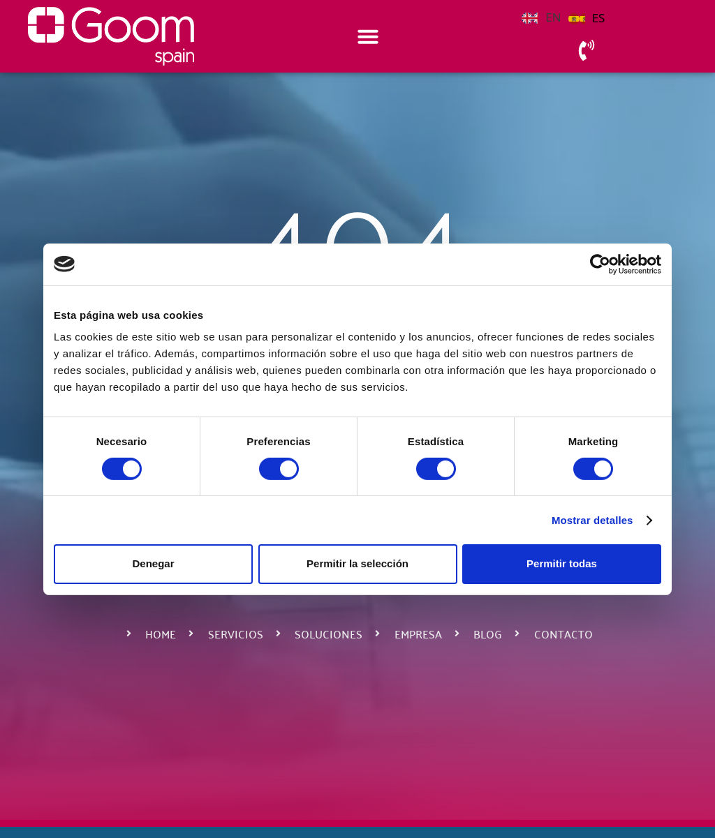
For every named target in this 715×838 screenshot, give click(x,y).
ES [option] (598, 18)
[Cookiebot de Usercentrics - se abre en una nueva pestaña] (600, 263)
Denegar (153, 563)
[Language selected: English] (567, 16)
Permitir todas (561, 563)
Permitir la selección (357, 563)
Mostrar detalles (592, 520)
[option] (586, 18)
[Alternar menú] (368, 36)
